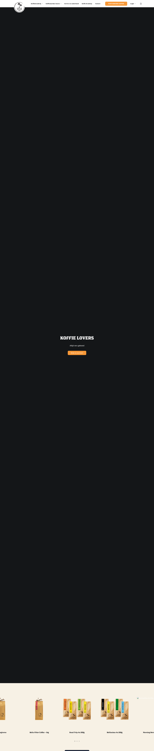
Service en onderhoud (71, 3)
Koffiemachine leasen (53, 3)
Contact (97, 3)
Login (132, 3)
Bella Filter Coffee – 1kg (39, 723)
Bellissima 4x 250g (115, 723)
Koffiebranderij (37, 3)
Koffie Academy (87, 3)
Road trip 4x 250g (77, 723)
